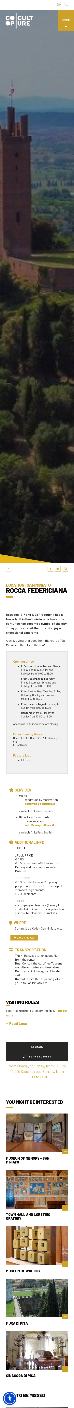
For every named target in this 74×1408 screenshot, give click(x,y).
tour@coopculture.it (40, 803)
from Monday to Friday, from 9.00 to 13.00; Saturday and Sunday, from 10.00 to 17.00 (37, 1071)
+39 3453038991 (37, 1056)
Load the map (24, 937)
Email (37, 1046)
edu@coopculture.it (39, 825)
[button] (9, 1398)
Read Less (16, 1023)
